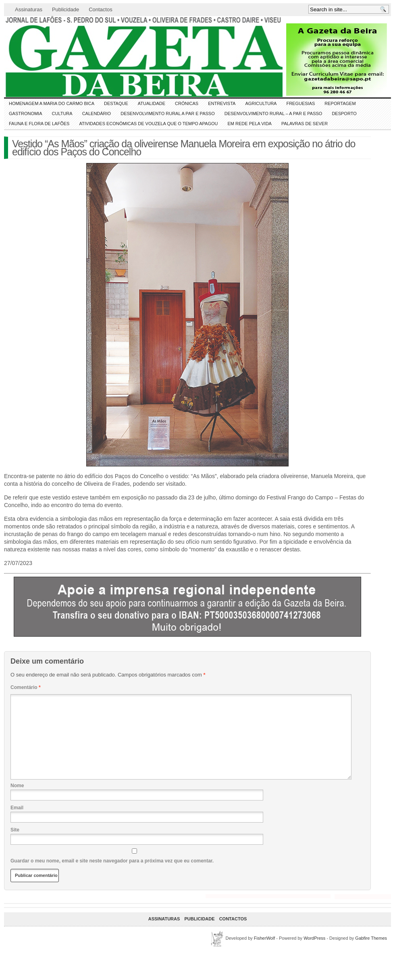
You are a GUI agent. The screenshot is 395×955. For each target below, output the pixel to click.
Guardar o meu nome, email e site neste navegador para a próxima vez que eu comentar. (112, 861)
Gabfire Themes (371, 938)
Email (16, 808)
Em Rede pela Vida (250, 123)
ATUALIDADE (151, 103)
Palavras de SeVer (304, 123)
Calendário (96, 113)
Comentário (25, 687)
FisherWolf (264, 938)
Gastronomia (25, 113)
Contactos (100, 9)
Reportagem (340, 103)
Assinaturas (28, 9)
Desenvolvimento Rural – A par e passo (273, 113)
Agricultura (260, 103)
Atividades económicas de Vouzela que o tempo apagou (148, 123)
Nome (17, 785)
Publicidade (65, 9)
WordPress (314, 938)
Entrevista (221, 103)
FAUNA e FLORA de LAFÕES (39, 123)
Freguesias (300, 103)
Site (14, 830)
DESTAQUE (116, 103)
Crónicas (186, 103)
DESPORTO (344, 113)
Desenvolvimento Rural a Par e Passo (168, 113)
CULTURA (62, 113)
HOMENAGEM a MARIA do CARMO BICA (51, 103)
